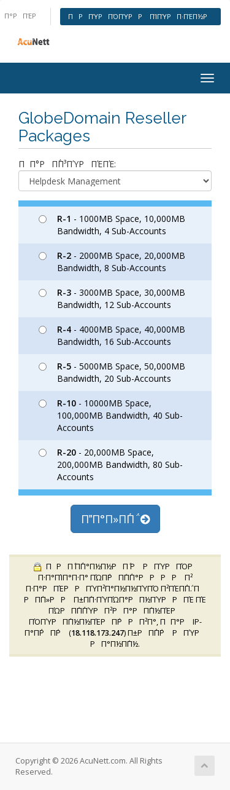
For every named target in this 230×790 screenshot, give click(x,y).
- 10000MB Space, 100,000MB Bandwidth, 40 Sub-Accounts (111, 415)
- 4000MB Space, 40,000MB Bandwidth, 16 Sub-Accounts (112, 335)
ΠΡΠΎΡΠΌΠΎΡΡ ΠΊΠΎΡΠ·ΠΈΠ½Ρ (140, 16)
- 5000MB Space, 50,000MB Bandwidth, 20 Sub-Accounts (112, 372)
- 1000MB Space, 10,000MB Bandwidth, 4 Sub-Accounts (112, 225)
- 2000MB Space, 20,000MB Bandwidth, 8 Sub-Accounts (112, 262)
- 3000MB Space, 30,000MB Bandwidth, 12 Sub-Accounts (112, 298)
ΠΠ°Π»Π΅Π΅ (115, 519)
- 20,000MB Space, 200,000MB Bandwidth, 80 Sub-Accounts (111, 464)
